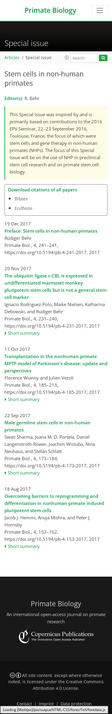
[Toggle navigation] (100, 10)
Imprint (46, 704)
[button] (67, 57)
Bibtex (21, 199)
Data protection (76, 704)
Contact (24, 704)
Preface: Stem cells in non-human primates (50, 231)
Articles (11, 57)
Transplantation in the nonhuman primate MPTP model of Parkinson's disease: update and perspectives (56, 363)
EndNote (23, 208)
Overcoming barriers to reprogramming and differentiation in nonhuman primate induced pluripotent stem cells (54, 503)
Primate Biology (50, 10)
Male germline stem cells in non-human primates (47, 426)
